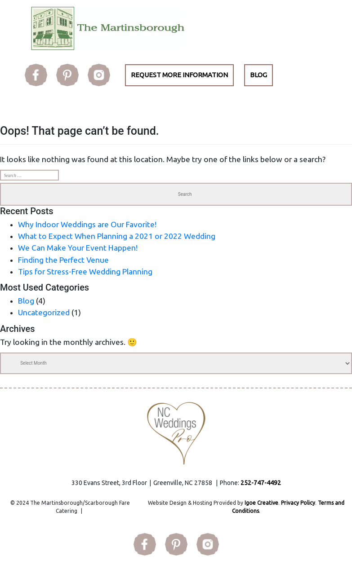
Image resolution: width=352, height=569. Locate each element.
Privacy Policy (298, 503)
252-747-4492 (261, 482)
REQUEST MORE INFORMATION (179, 75)
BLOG (258, 75)
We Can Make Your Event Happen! (78, 247)
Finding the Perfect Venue (63, 260)
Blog (26, 300)
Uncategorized (44, 312)
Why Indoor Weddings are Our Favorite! (87, 224)
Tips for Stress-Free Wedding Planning (85, 271)
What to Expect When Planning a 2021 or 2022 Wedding (116, 236)
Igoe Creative (261, 503)
